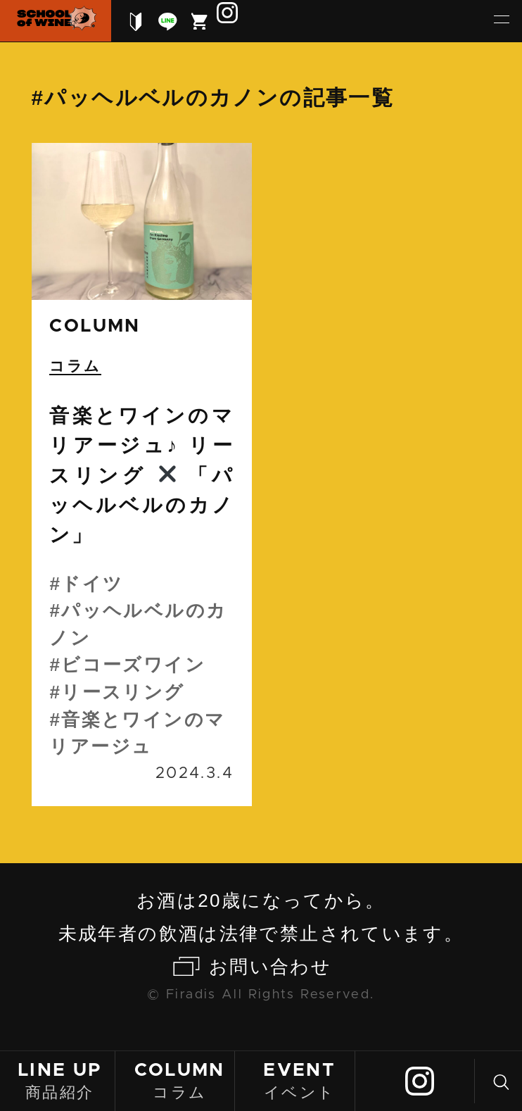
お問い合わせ (270, 966)
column (94, 326)
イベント (300, 1080)
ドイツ (92, 583)
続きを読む (142, 474)
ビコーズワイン (133, 664)
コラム (179, 1080)
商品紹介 (60, 1080)
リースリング (122, 692)
